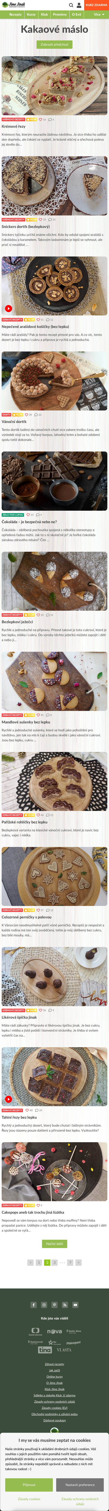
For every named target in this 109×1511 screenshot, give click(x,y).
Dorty (6, 415)
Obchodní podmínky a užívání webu (55, 1414)
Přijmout (29, 1485)
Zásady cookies (29, 1499)
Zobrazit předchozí (54, 44)
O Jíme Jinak (54, 1383)
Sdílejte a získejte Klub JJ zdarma (54, 1395)
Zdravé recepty (12, 320)
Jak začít (54, 1370)
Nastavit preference (80, 1485)
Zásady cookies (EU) (54, 1408)
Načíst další (54, 1244)
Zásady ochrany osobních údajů (54, 1401)
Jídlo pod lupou (13, 515)
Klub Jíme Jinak (55, 1389)
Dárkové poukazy (54, 1420)
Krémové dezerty (13, 119)
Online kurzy (55, 1376)
